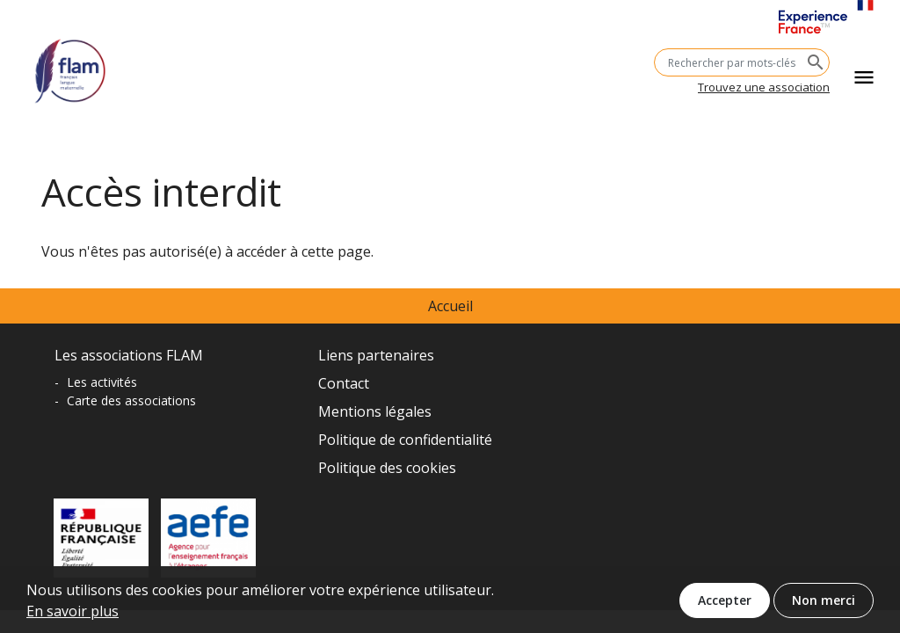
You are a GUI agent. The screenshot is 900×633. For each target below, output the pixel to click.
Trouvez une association (764, 87)
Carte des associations (131, 400)
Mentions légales (375, 411)
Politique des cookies (387, 467)
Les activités (102, 382)
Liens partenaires (376, 355)
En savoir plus (72, 616)
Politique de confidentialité (405, 439)
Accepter (724, 605)
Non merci (823, 605)
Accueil (450, 306)
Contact (343, 383)
